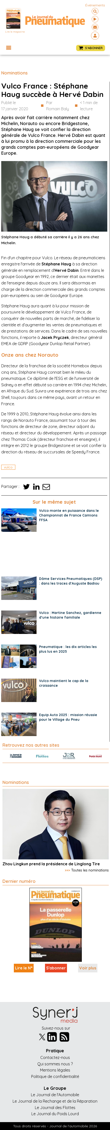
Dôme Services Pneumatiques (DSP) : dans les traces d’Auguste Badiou (70, 581)
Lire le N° (23, 967)
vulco (8, 467)
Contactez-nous (55, 1057)
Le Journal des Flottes (55, 1107)
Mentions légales (55, 1070)
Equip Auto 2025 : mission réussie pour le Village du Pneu (68, 717)
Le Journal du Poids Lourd (55, 1113)
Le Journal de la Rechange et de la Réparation (55, 1101)
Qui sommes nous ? (55, 1063)
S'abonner (56, 967)
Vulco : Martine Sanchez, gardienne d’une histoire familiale (70, 615)
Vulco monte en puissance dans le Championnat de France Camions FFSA (69, 515)
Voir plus (87, 967)
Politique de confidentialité (55, 1076)
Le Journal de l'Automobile (55, 1094)
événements (95, 5)
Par (57, 106)
